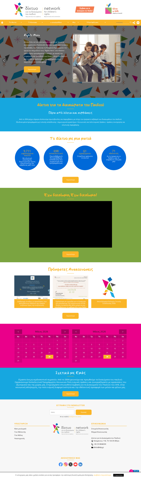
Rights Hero (32, 35)
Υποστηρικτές (19, 438)
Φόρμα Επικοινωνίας (99, 432)
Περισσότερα (32, 69)
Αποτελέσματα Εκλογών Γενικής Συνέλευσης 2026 (109, 302)
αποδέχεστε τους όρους (75, 416)
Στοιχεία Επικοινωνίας (100, 429)
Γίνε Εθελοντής (20, 432)
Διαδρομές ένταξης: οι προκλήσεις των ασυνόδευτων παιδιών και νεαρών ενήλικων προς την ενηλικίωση (32, 303)
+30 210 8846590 (98, 444)
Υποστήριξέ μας (92, 22)
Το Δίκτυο (12, 22)
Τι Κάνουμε (32, 22)
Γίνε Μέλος (18, 435)
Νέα (74, 22)
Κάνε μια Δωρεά (20, 429)
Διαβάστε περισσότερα (102, 475)
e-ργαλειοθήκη (56, 22)
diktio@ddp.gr (97, 447)
